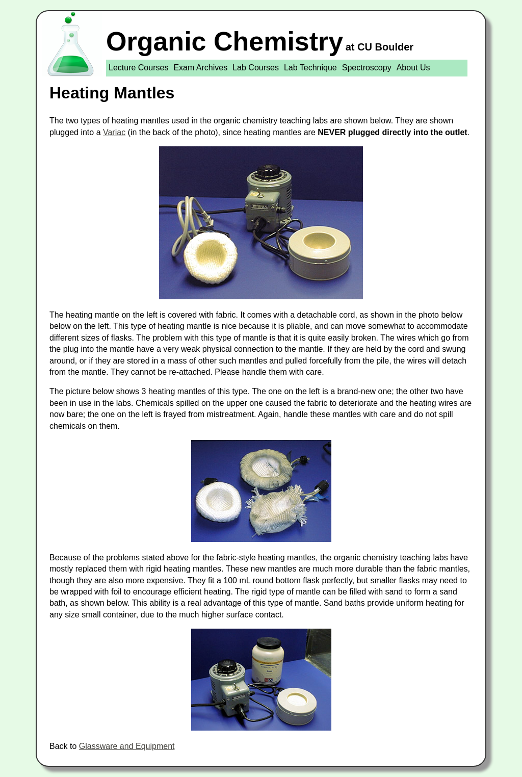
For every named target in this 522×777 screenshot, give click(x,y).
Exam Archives (200, 67)
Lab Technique (310, 67)
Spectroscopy (367, 67)
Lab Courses (255, 67)
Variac (114, 132)
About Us (413, 67)
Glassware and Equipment (127, 746)
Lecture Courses (138, 67)
